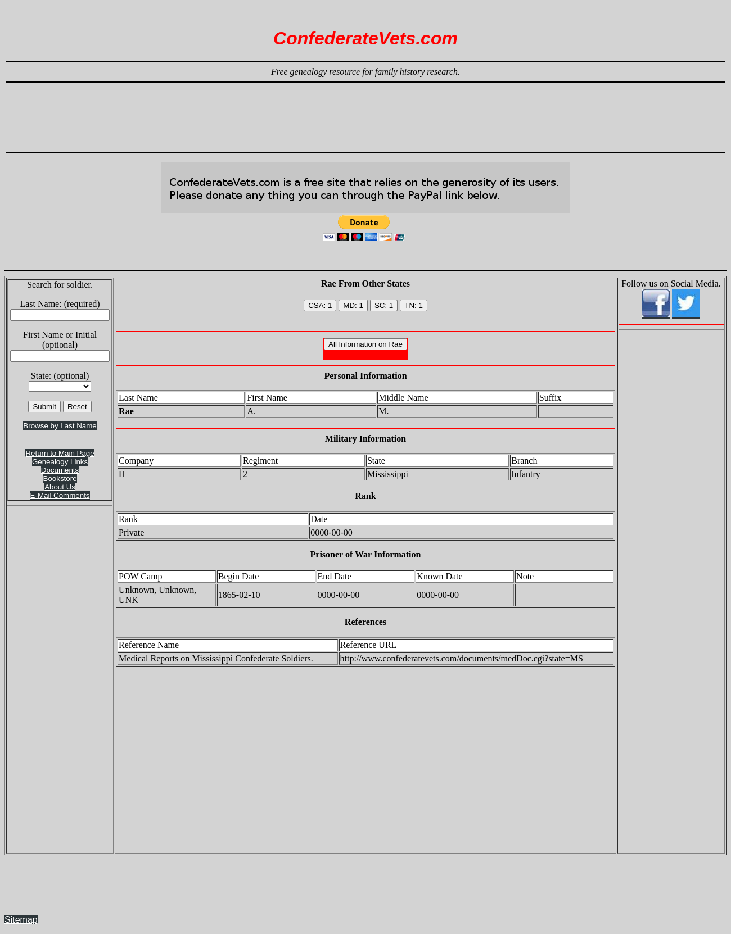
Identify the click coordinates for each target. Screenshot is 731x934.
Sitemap (21, 919)
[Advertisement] (365, 112)
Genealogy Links (60, 461)
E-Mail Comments (60, 495)
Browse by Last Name (59, 425)
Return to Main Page (59, 453)
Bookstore (60, 478)
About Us (59, 487)
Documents (60, 470)
